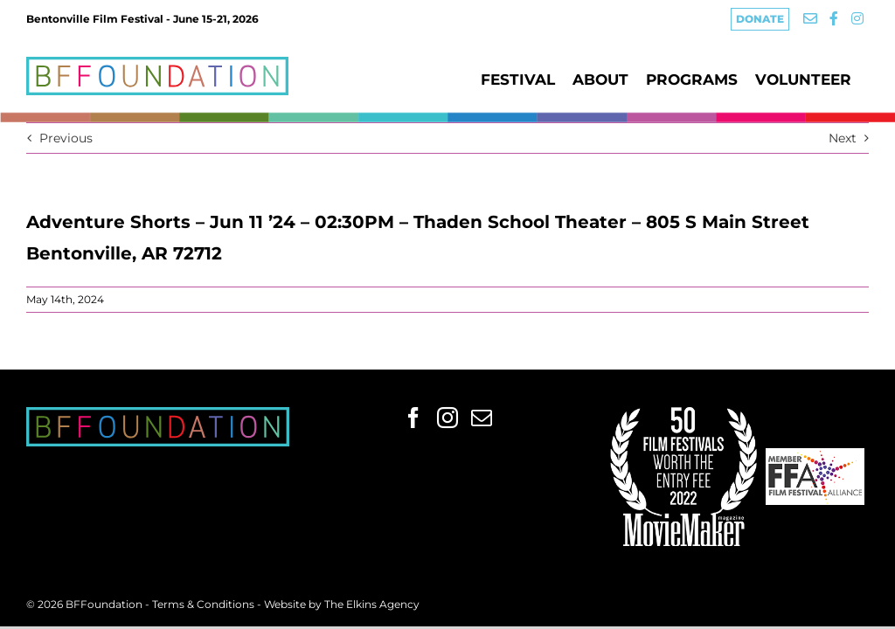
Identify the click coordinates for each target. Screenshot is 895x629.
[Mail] (481, 417)
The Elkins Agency (372, 604)
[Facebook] (413, 417)
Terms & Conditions (204, 604)
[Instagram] (447, 417)
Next (843, 138)
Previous (66, 138)
